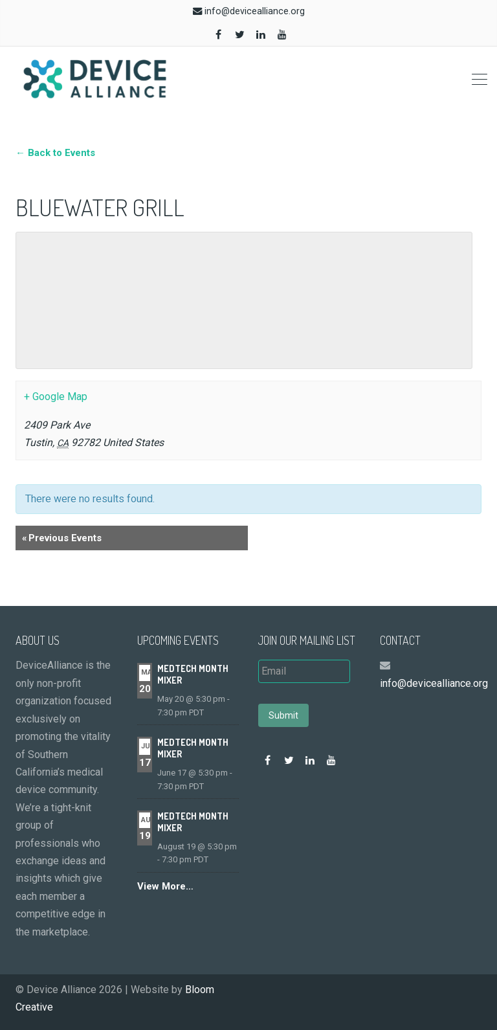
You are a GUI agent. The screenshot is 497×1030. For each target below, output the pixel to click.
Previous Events (62, 538)
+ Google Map (55, 396)
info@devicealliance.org (254, 11)
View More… (165, 886)
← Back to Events (55, 153)
